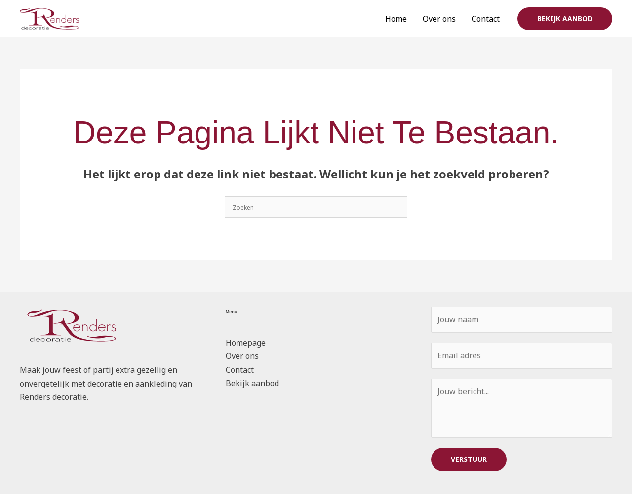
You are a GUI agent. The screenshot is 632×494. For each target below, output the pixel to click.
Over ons (439, 18)
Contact (486, 18)
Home (396, 18)
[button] (564, 18)
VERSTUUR (469, 459)
